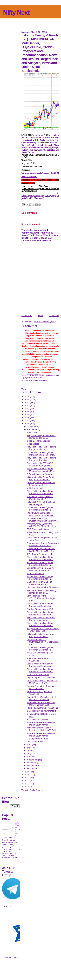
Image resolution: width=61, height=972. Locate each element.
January (31, 426)
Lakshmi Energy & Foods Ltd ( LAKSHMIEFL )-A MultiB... (41, 549)
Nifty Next (16, 12)
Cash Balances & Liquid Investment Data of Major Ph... (42, 519)
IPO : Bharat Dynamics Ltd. (39, 554)
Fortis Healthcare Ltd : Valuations (42, 708)
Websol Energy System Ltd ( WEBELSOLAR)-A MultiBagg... (42, 525)
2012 (27, 405)
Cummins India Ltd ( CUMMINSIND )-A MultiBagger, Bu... (43, 642)
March (30, 432)
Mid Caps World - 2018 (37, 738)
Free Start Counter (11, 958)
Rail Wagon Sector (35, 741)
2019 (27, 771)
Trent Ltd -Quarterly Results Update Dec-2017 (40, 497)
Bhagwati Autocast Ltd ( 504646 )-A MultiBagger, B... (43, 629)
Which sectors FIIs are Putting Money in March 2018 (41, 703)
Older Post (54, 315)
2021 (27, 777)
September (32, 759)
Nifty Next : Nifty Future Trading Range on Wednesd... (41, 478)
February (31, 429)
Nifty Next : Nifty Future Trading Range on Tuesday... (41, 459)
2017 (27, 420)
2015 (27, 414)
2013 (27, 408)
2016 (27, 417)
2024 (27, 786)
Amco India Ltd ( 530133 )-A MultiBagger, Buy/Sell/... (40, 464)
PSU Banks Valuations (37, 719)
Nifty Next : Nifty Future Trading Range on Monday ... (41, 448)
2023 (27, 783)
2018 (27, 423)
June (29, 750)
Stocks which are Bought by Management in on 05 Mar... (41, 453)
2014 (27, 411)
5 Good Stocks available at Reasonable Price (39, 583)
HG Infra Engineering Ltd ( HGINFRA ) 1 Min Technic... (41, 514)
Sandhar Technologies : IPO (40, 609)
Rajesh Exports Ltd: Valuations (41, 677)
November (32, 765)
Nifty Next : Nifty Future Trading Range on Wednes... (41, 618)
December (32, 768)
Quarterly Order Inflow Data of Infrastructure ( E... (41, 483)
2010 (27, 399)
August (30, 756)
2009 (27, 396)
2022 (27, 780)
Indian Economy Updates (38, 441)
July (29, 753)
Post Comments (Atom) (45, 321)
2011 (27, 402)
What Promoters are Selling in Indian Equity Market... (41, 723)
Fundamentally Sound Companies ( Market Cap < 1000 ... (43, 544)
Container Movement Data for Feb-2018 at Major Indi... (40, 569)
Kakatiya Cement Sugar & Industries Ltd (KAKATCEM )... (42, 728)
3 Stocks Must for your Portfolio (41, 711)
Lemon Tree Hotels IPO (38, 674)
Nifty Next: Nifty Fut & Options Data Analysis (41, 503)
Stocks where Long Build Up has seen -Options (42, 538)
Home (40, 315)
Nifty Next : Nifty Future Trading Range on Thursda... (41, 436)
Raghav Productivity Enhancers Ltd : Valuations (41, 687)
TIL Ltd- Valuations (35, 573)
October (31, 762)
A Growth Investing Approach (40, 474)
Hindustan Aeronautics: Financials (43, 587)
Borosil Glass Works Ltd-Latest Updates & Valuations (41, 698)
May (29, 748)
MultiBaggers (33, 444)
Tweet (24, 389)
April (29, 744)
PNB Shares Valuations (38, 529)
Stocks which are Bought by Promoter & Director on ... (40, 492)
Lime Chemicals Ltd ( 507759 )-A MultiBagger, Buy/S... (42, 681)
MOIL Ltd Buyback (35, 488)
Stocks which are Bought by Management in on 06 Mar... (41, 469)
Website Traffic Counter (32, 790)
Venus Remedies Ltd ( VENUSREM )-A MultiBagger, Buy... (42, 598)
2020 (27, 774)
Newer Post (26, 315)
